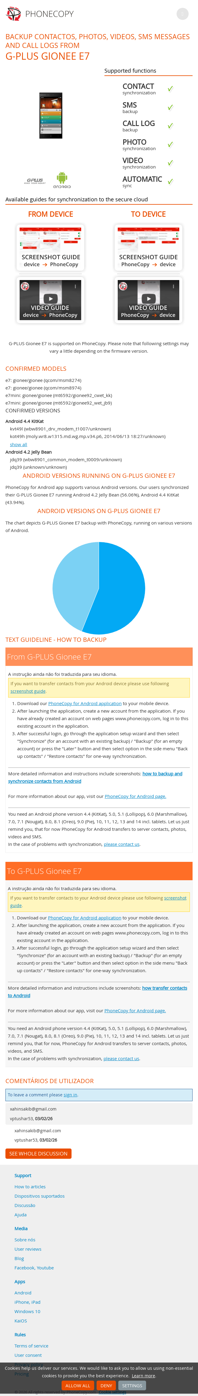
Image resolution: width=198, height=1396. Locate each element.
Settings (132, 1385)
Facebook (24, 1268)
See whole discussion (38, 1153)
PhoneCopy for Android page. (135, 796)
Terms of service (31, 1346)
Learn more (143, 1376)
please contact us (121, 844)
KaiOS (20, 1321)
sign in (70, 1095)
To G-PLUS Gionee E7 (148, 248)
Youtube (45, 1268)
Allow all (77, 1385)
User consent (28, 1355)
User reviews (27, 1249)
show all (18, 444)
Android (22, 1293)
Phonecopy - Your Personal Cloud (40, 14)
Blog (19, 1258)
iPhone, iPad (27, 1302)
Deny (106, 1385)
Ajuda (20, 1215)
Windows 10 (27, 1311)
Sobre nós (24, 1240)
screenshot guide (28, 691)
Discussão (24, 1205)
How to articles (30, 1186)
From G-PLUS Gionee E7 (50, 248)
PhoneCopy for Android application (85, 703)
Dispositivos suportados (39, 1196)
